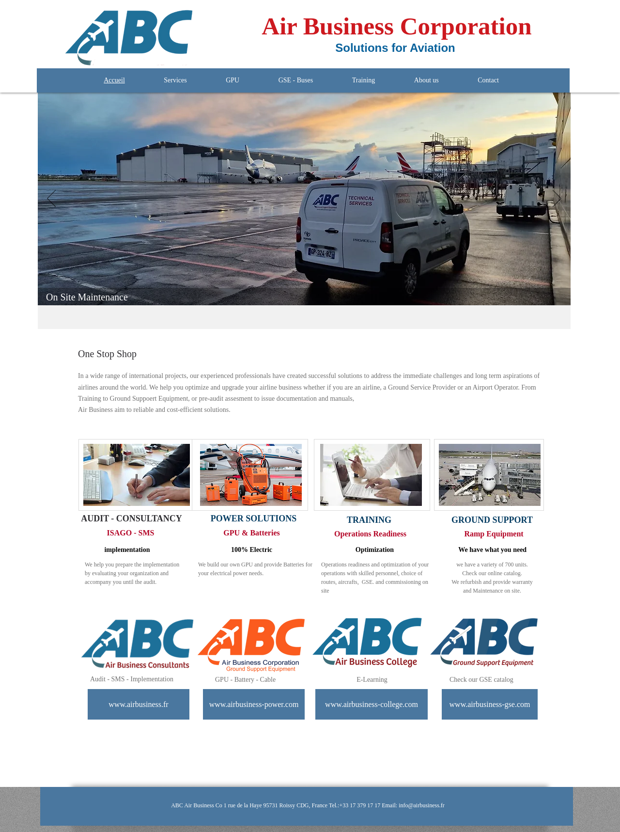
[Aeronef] (287, 290)
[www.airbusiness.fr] (138, 704)
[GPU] (310, 290)
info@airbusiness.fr (422, 805)
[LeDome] (299, 290)
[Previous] (51, 199)
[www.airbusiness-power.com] (254, 704)
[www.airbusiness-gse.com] (490, 704)
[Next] (557, 199)
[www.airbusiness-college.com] (371, 704)
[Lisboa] (322, 290)
